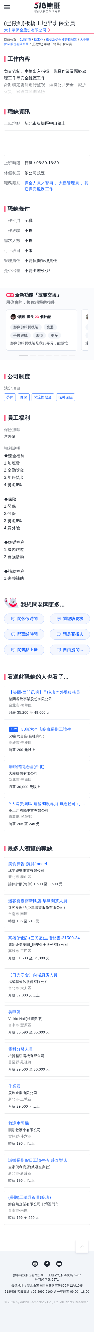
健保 (23, 397)
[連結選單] (7, 7)
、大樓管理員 (66, 183)
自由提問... (73, 650)
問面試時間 (27, 634)
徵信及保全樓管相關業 (61, 39)
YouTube (59, 1264)
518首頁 (25, 39)
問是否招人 (73, 634)
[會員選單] (87, 7)
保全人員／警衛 (39, 183)
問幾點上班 (27, 650)
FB (47, 1264)
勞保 (10, 397)
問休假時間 (27, 619)
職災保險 (65, 397)
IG (35, 1264)
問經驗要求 (73, 619)
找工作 (38, 39)
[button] (23, 355)
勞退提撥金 (43, 397)
